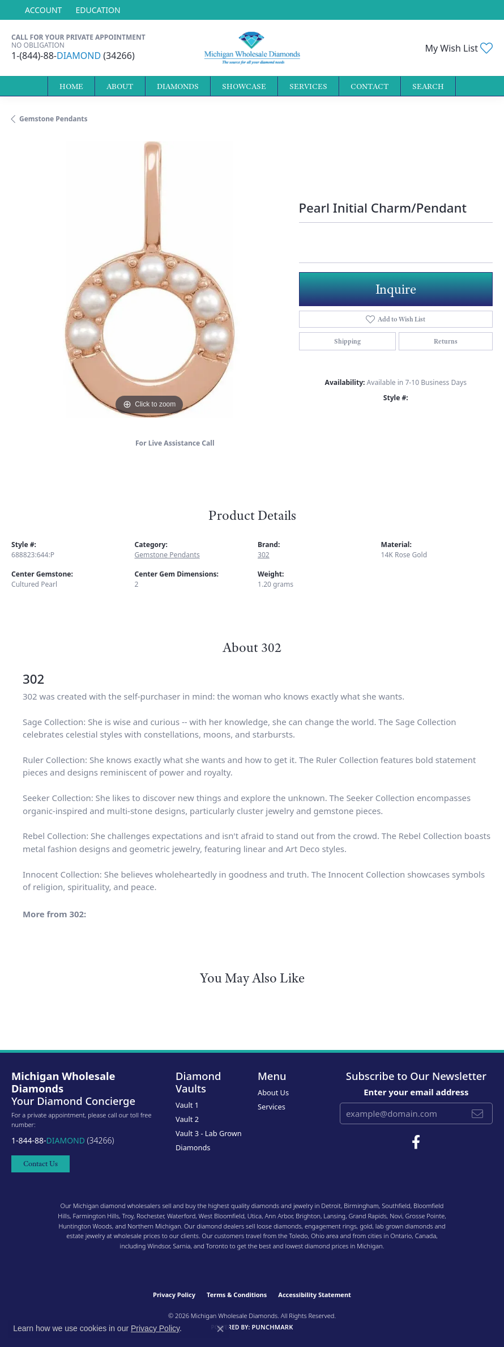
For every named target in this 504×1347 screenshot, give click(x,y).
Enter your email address (416, 1092)
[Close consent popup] (220, 1328)
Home (71, 86)
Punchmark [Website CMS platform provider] (272, 1327)
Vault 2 (187, 1119)
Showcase (244, 86)
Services (308, 86)
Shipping (347, 341)
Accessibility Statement (314, 1294)
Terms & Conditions (237, 1294)
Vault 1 (187, 1105)
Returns (446, 341)
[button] (42, 10)
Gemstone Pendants (53, 119)
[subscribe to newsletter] (477, 1113)
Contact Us (40, 1163)
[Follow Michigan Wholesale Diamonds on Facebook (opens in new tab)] (416, 1142)
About (120, 86)
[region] (149, 279)
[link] (96, 10)
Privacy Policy (174, 1294)
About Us (273, 1092)
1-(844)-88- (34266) (73, 55)
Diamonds (178, 86)
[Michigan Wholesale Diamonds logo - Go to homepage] (252, 48)
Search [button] (428, 86)
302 (264, 555)
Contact (370, 86)
